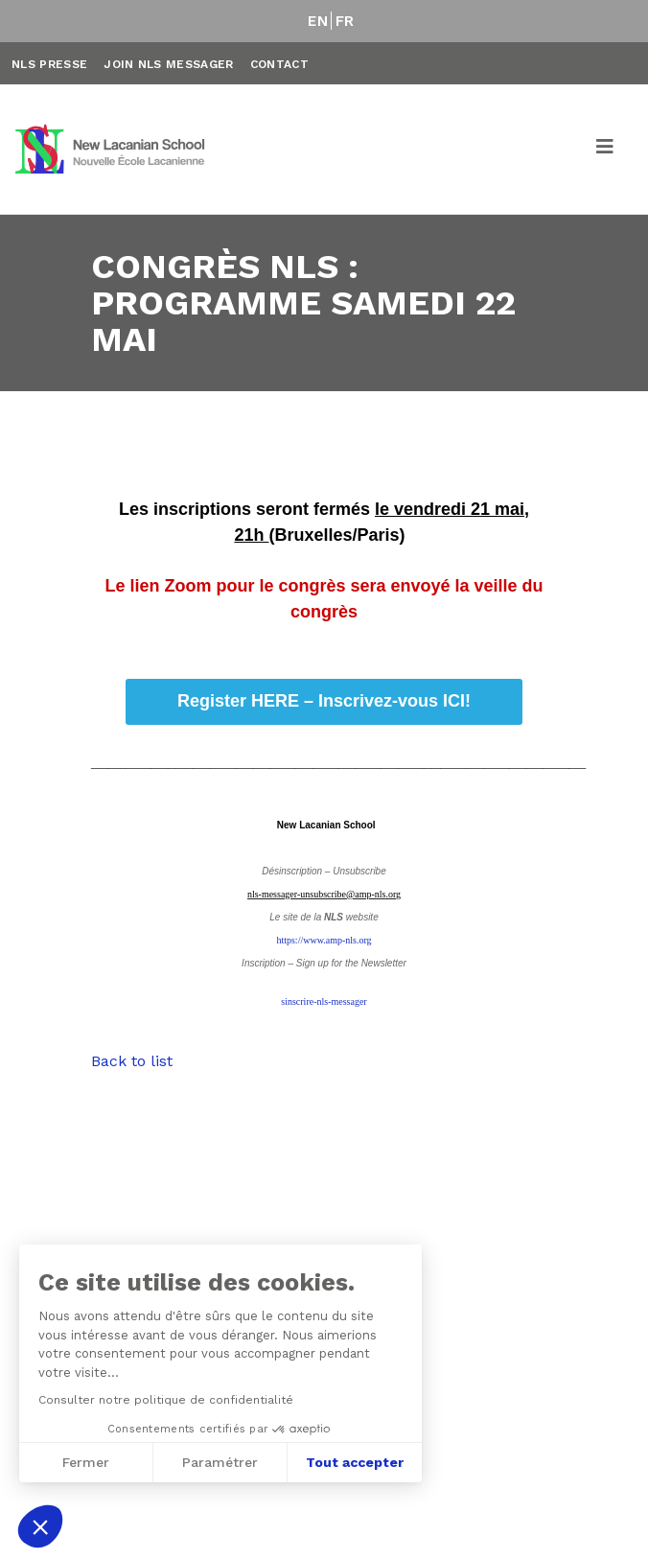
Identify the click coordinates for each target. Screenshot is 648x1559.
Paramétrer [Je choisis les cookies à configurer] (220, 1462)
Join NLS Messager (168, 64)
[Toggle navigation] (606, 149)
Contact (279, 64)
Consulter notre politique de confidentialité (165, 1400)
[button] (40, 1526)
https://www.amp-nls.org (323, 940)
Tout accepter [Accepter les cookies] (355, 1462)
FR (345, 21)
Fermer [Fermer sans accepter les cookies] (85, 1462)
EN (318, 21)
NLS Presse (49, 64)
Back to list (132, 1061)
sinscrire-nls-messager (323, 1001)
